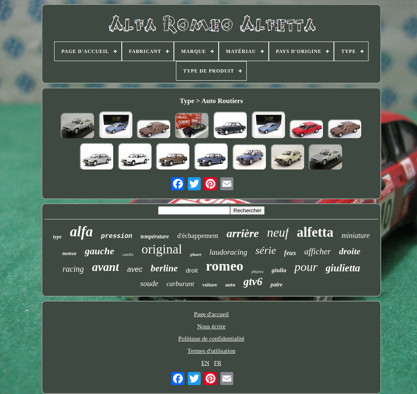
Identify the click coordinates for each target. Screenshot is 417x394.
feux (290, 252)
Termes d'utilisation (211, 351)
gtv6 (253, 281)
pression (116, 236)
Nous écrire (211, 326)
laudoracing (228, 252)
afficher (317, 251)
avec (135, 269)
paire (276, 285)
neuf (277, 232)
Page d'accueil (211, 314)
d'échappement (197, 236)
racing (73, 268)
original (162, 249)
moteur (69, 253)
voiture (209, 285)
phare (195, 254)
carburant (180, 284)
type (57, 236)
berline (164, 268)
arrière (242, 233)
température (154, 236)
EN (205, 363)
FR (217, 363)
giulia (279, 270)
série (265, 250)
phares (258, 271)
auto (230, 285)
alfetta (315, 232)
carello (127, 254)
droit (192, 270)
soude (149, 283)
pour (306, 266)
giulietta (343, 267)
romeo (225, 265)
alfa (81, 232)
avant (105, 266)
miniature (356, 235)
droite (349, 251)
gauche (99, 251)
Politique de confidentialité (211, 338)
